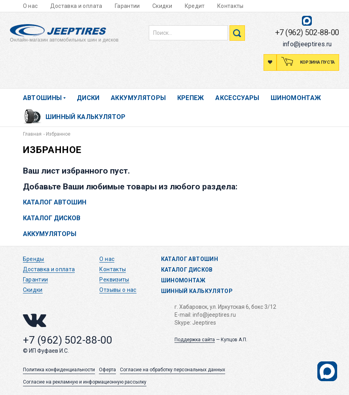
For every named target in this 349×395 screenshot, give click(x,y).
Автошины (42, 98)
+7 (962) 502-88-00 (307, 32)
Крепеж (190, 98)
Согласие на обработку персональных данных (172, 369)
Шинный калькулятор (86, 117)
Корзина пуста (317, 62)
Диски (88, 98)
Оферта (107, 369)
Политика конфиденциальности (59, 369)
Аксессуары (237, 98)
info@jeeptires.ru (307, 44)
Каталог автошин (54, 202)
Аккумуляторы (138, 98)
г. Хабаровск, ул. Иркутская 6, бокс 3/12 (225, 307)
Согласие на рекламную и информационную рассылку (84, 382)
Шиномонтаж (296, 98)
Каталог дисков (51, 218)
